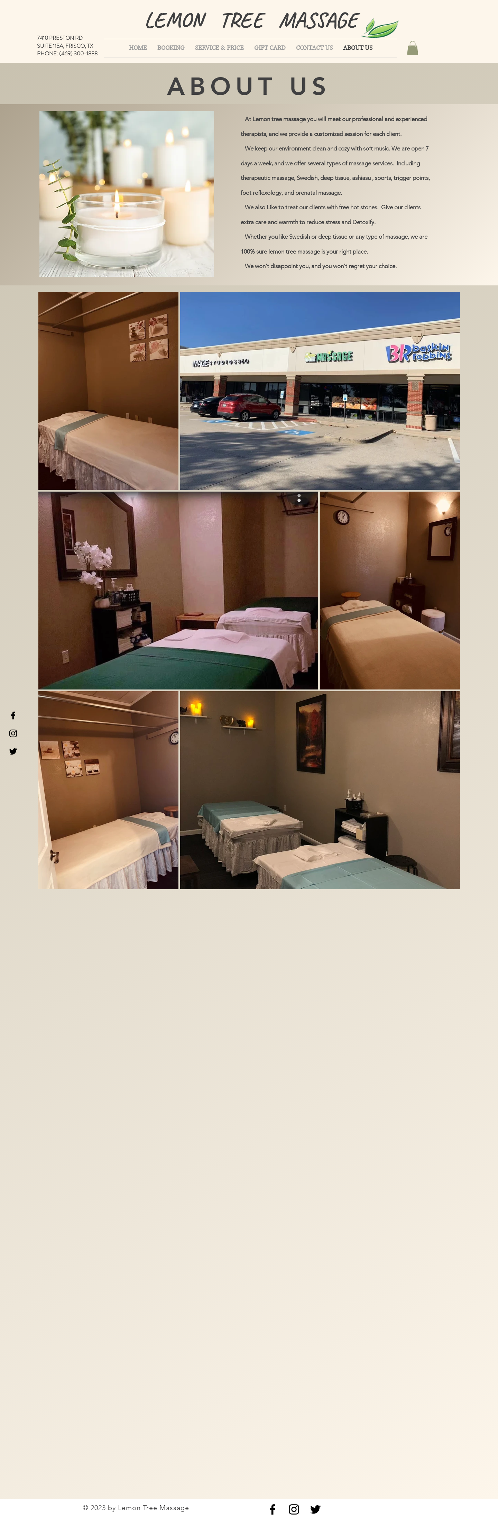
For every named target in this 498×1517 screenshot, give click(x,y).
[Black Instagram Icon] (13, 733)
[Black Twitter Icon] (13, 751)
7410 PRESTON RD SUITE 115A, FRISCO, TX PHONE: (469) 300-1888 (67, 45)
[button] (412, 48)
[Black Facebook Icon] (13, 715)
